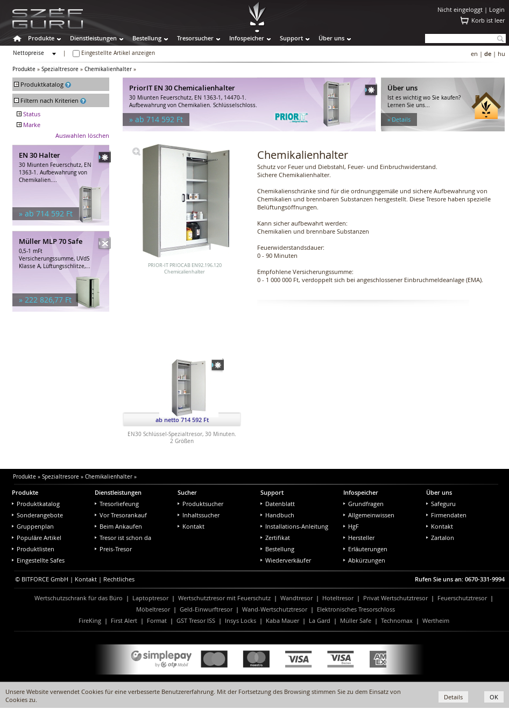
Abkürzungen (364, 560)
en (474, 54)
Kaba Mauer (282, 620)
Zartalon (440, 537)
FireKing (90, 620)
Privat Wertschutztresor (395, 598)
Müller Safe (355, 620)
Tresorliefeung (117, 504)
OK (494, 697)
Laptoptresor (150, 598)
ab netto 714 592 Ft (182, 420)
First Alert (124, 620)
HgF (351, 526)
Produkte (41, 38)
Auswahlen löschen (82, 135)
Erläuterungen (365, 549)
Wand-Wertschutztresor (274, 609)
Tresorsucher (195, 38)
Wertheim (435, 620)
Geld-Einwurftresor (206, 609)
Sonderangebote (37, 515)
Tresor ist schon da (123, 537)
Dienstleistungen (93, 38)
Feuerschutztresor (462, 598)
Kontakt (191, 526)
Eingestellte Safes (38, 560)
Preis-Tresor (113, 549)
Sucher (187, 492)
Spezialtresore (60, 69)
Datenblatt (277, 504)
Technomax (397, 620)
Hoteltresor (338, 598)
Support (291, 38)
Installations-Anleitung (294, 526)
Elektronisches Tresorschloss (356, 609)
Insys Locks (240, 620)
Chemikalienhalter (108, 69)
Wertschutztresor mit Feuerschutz (224, 598)
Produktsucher (200, 504)
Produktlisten (33, 549)
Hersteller (358, 537)
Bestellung (146, 38)
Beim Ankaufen (118, 526)
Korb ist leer (488, 20)
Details (453, 697)
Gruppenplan (33, 526)
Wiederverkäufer (285, 560)
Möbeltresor (153, 609)
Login (497, 9)
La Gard (319, 620)
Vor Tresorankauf (121, 515)
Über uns (331, 38)
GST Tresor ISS (195, 620)
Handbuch (277, 515)
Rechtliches (119, 579)
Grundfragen (363, 504)
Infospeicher (246, 38)
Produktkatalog (36, 504)
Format (157, 620)
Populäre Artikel (36, 537)
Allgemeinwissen (368, 515)
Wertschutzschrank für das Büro (78, 598)
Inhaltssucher (199, 515)
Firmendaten (446, 515)
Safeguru (441, 504)
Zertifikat (275, 537)
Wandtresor (296, 598)
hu (501, 54)
